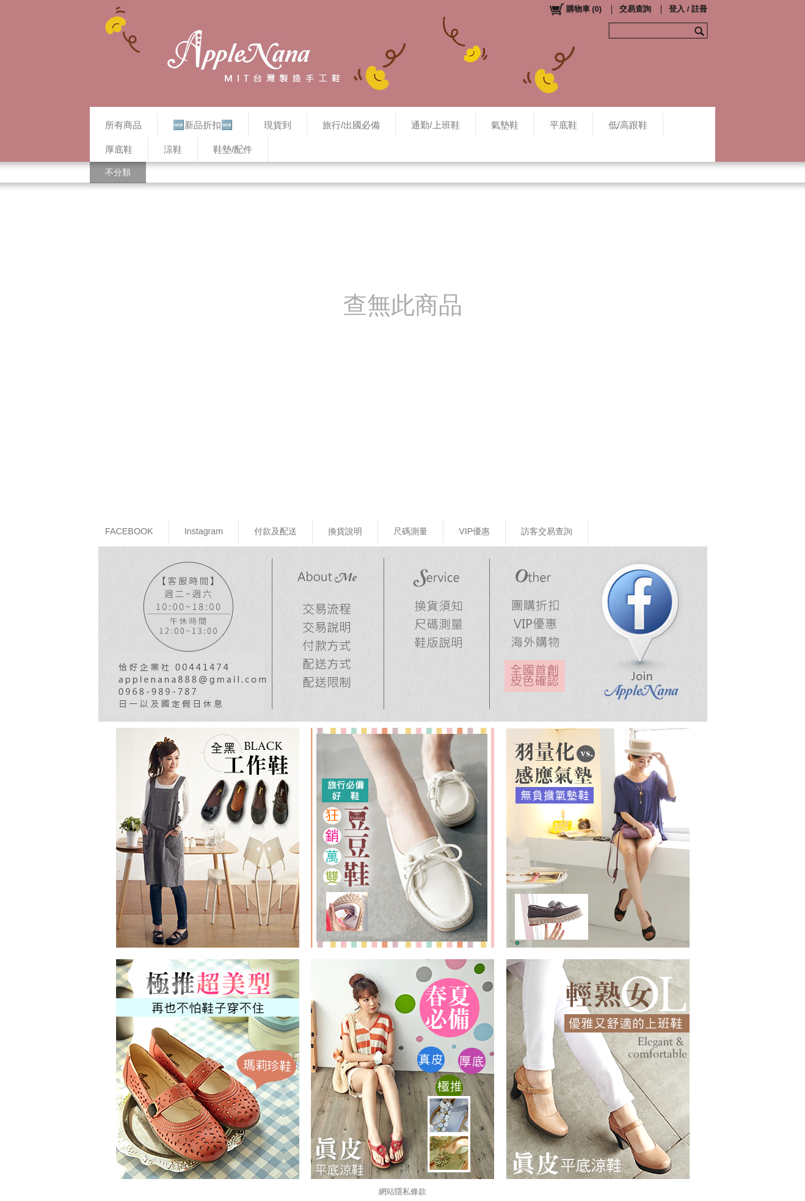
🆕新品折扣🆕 (203, 125)
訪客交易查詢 (546, 531)
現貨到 (277, 125)
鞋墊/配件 (232, 149)
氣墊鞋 (505, 125)
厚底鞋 (119, 149)
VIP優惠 (474, 531)
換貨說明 (345, 531)
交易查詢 (635, 8)
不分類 (118, 172)
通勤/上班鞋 (435, 125)
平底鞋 (563, 125)
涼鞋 (173, 149)
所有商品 (123, 125)
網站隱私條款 (402, 1191)
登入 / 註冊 (688, 8)
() (575, 9)
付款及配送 (275, 531)
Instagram (204, 531)
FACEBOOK (129, 531)
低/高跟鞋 (627, 125)
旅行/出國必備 (351, 125)
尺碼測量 (410, 531)
